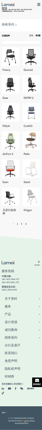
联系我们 (11, 353)
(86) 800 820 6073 (26, 9)
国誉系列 (11, 337)
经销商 (9, 376)
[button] (4, 413)
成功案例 (11, 329)
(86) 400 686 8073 (14, 9)
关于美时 (11, 298)
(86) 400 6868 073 (10, 279)
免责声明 (11, 361)
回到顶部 (37, 263)
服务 (8, 306)
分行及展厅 (12, 345)
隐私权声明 (12, 368)
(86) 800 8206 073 (10, 282)
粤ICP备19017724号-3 (15, 421)
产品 (8, 314)
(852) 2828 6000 (19, 11)
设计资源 (11, 322)
